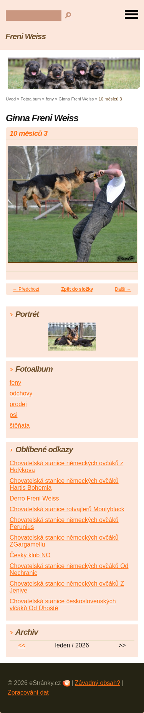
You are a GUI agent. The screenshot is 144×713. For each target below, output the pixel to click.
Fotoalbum (31, 99)
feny (50, 99)
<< (21, 645)
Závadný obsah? (97, 683)
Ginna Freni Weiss (76, 99)
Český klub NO (30, 555)
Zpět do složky (77, 289)
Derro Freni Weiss (34, 498)
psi (13, 415)
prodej (18, 404)
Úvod (11, 99)
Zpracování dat (28, 692)
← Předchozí (26, 289)
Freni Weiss (25, 36)
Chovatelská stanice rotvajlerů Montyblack (67, 509)
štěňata (20, 425)
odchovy (21, 393)
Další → (123, 289)
